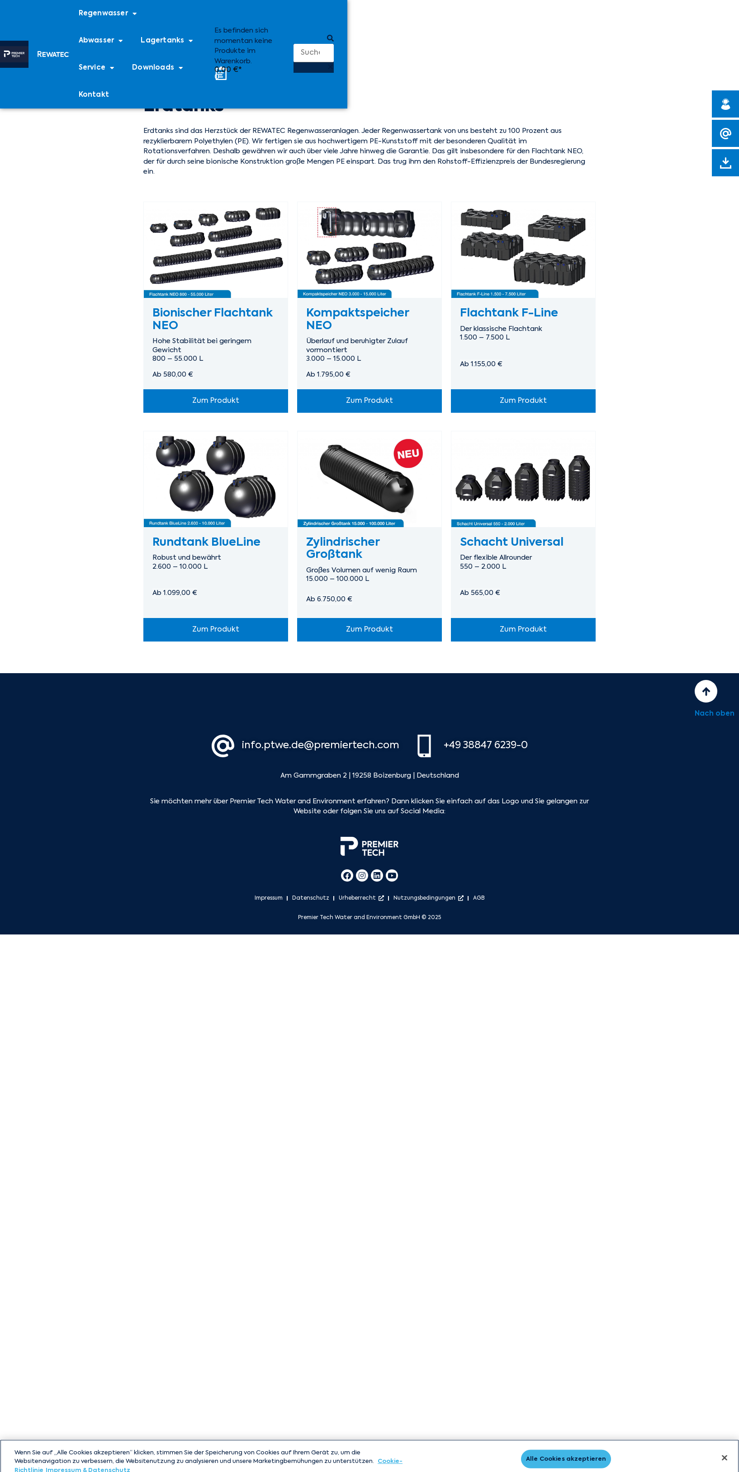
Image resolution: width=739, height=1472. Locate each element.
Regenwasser (108, 14)
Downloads (157, 68)
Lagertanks (167, 41)
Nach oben (714, 713)
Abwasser (101, 41)
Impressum (269, 898)
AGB (479, 898)
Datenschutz (310, 898)
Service (96, 68)
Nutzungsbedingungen (428, 898)
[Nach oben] (706, 691)
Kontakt (94, 94)
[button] (314, 39)
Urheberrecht (361, 898)
